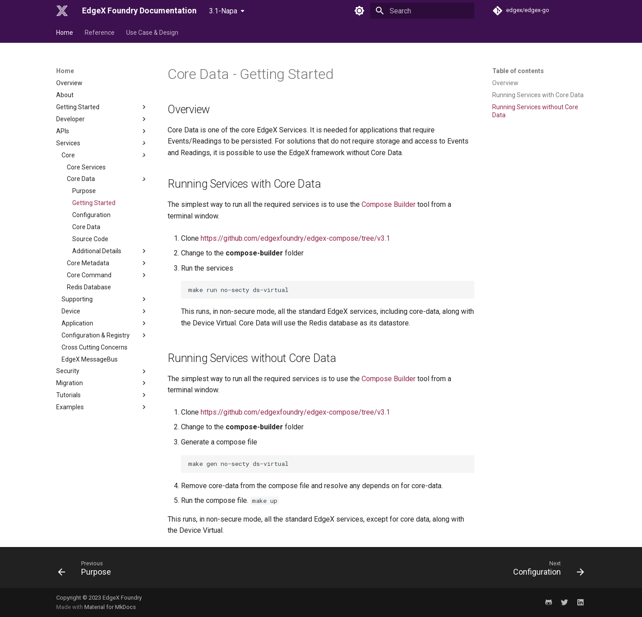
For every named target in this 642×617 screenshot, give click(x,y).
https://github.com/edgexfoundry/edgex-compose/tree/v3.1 (295, 238)
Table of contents (518, 70)
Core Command (107, 275)
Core (105, 155)
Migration (102, 383)
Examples (102, 407)
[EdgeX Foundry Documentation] (62, 11)
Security (102, 371)
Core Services (86, 167)
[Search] (422, 11)
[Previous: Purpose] (87, 570)
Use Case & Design (152, 32)
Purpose (84, 190)
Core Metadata (107, 263)
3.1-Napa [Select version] (223, 11)
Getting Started (102, 107)
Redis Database (89, 287)
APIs (102, 131)
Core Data (107, 179)
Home (64, 32)
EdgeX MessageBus (90, 359)
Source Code (90, 239)
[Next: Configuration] (545, 570)
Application (105, 323)
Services (102, 143)
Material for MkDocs (110, 607)
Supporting (105, 299)
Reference (100, 32)
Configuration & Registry (105, 335)
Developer (102, 119)
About (65, 95)
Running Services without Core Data (535, 111)
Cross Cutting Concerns (95, 347)
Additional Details (110, 251)
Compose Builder (389, 204)
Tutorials (102, 395)
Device (105, 311)
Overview (69, 82)
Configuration (91, 214)
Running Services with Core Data (538, 95)
